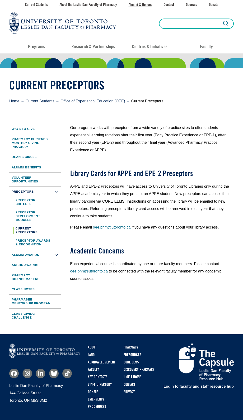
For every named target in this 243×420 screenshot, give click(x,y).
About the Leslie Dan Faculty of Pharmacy (88, 4)
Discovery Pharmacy (138, 369)
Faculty (206, 46)
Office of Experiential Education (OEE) (93, 101)
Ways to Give (23, 129)
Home (14, 101)
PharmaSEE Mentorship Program (31, 301)
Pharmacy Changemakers (25, 277)
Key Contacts (97, 377)
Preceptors (36, 191)
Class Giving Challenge (23, 315)
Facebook (14, 373)
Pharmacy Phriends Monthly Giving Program (30, 142)
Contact (169, 4)
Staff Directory (100, 384)
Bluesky (54, 373)
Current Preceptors (26, 230)
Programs (36, 46)
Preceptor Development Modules (27, 216)
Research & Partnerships (93, 46)
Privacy (129, 392)
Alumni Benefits (26, 167)
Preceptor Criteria (25, 202)
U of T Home (132, 377)
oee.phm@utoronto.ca (112, 227)
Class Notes (23, 289)
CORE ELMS (131, 362)
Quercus (191, 4)
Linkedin (40, 373)
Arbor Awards (25, 265)
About (92, 347)
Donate (213, 4)
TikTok (67, 373)
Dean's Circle (24, 157)
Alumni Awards (36, 254)
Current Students (36, 4)
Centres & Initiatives (150, 46)
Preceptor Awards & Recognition (32, 242)
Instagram (27, 373)
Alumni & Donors (140, 4)
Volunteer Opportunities (25, 179)
